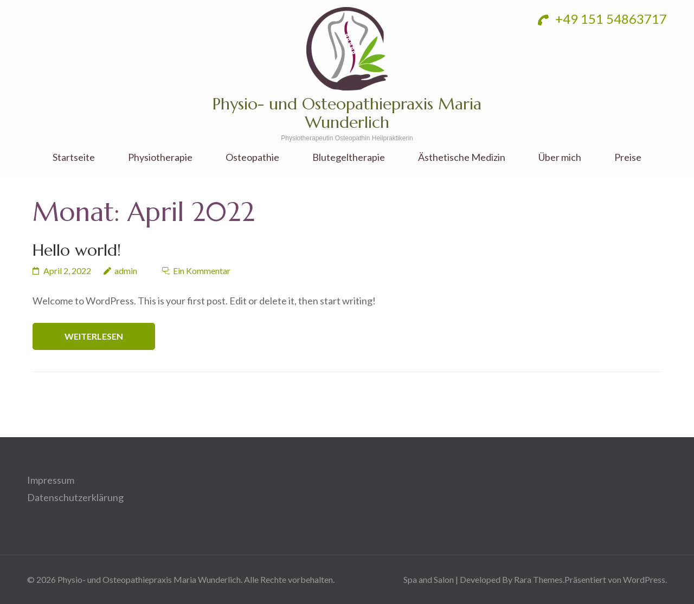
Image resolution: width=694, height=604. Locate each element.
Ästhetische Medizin (461, 157)
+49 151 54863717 (602, 19)
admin (125, 270)
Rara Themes (538, 579)
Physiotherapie (160, 157)
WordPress (644, 579)
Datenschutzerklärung (75, 497)
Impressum (50, 480)
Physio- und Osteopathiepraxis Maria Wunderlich (347, 113)
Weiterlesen (94, 336)
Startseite (74, 157)
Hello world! (77, 250)
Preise (627, 157)
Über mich (559, 157)
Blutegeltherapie (348, 157)
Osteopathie (252, 157)
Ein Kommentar (201, 270)
